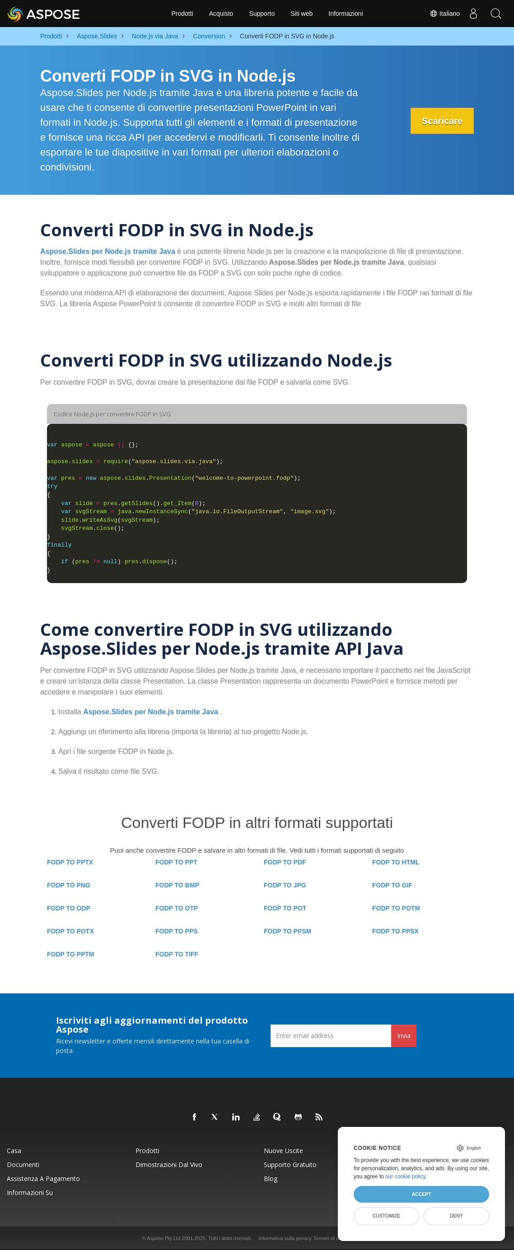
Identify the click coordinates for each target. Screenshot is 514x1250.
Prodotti (182, 13)
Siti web (301, 13)
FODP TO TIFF (176, 954)
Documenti (23, 1164)
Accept (421, 1194)
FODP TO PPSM (287, 931)
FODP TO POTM (396, 908)
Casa (14, 1150)
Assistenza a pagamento (43, 1178)
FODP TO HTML (395, 862)
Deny (456, 1215)
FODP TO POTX (70, 931)
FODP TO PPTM (70, 954)
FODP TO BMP (177, 885)
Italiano (445, 13)
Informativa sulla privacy (285, 1238)
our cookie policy (405, 1176)
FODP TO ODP (68, 908)
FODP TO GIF (392, 885)
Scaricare (442, 121)
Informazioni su (30, 1192)
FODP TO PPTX (70, 862)
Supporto (262, 13)
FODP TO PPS (176, 931)
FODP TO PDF (285, 862)
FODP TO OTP (176, 908)
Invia (404, 1035)
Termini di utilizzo (332, 1238)
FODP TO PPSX (395, 931)
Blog (270, 1178)
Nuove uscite (283, 1150)
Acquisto (221, 13)
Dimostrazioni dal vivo (169, 1164)
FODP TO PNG (68, 885)
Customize (387, 1215)
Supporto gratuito (290, 1164)
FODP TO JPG (285, 885)
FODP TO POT (285, 908)
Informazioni (345, 13)
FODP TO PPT (176, 862)
